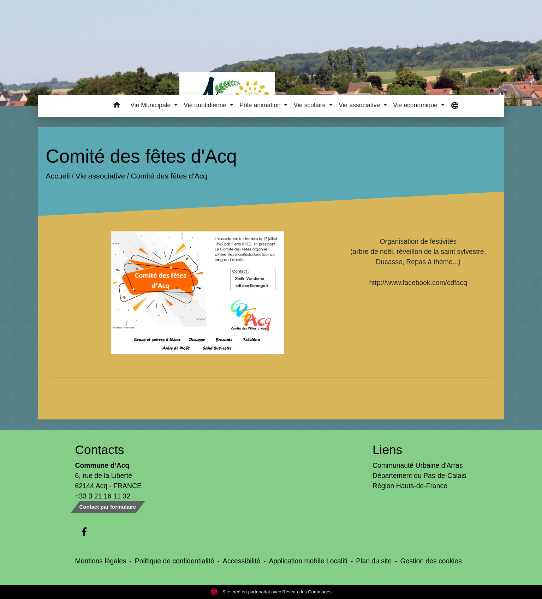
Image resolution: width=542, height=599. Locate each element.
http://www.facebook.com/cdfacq (418, 282)
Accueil (58, 176)
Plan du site (374, 561)
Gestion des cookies (430, 561)
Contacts (99, 449)
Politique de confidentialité (174, 561)
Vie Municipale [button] (151, 105)
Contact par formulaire (107, 507)
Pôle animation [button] (260, 105)
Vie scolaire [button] (311, 105)
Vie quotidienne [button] (206, 105)
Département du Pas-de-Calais (419, 475)
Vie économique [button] (416, 105)
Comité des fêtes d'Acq (169, 176)
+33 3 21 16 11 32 (103, 496)
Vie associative (100, 176)
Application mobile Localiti (308, 561)
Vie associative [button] (360, 105)
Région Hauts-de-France (410, 486)
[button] (116, 106)
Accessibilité (242, 561)
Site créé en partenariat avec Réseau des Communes (271, 591)
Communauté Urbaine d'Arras (418, 465)
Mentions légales (100, 561)
